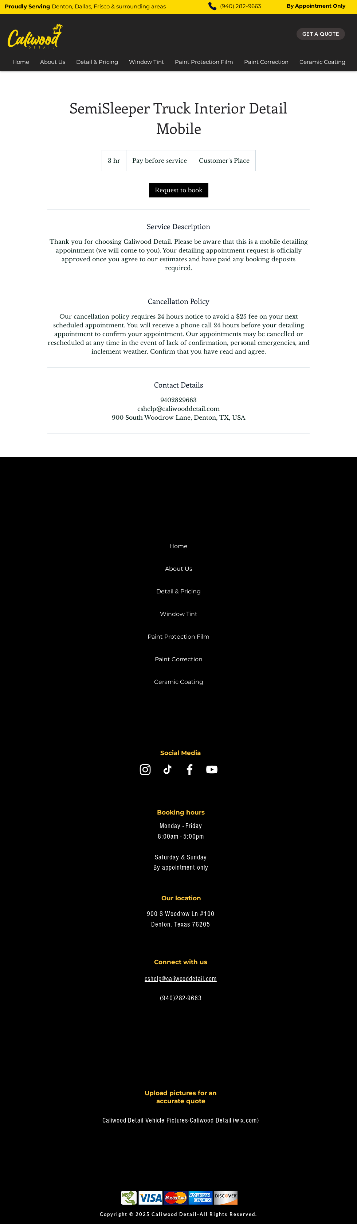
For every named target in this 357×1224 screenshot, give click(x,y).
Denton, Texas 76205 (180, 924)
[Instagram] (145, 769)
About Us (178, 568)
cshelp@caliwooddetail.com (181, 979)
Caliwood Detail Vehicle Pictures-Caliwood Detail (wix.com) (180, 1120)
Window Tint (178, 614)
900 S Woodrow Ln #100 (181, 914)
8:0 (162, 836)
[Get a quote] (321, 34)
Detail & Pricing (178, 591)
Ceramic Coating (178, 681)
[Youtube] (212, 769)
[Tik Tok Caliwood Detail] (167, 769)
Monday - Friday (181, 826)
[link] (178, 190)
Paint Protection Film (178, 636)
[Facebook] (189, 769)
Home (178, 546)
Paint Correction (179, 659)
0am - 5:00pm (185, 836)
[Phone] (212, 6)
